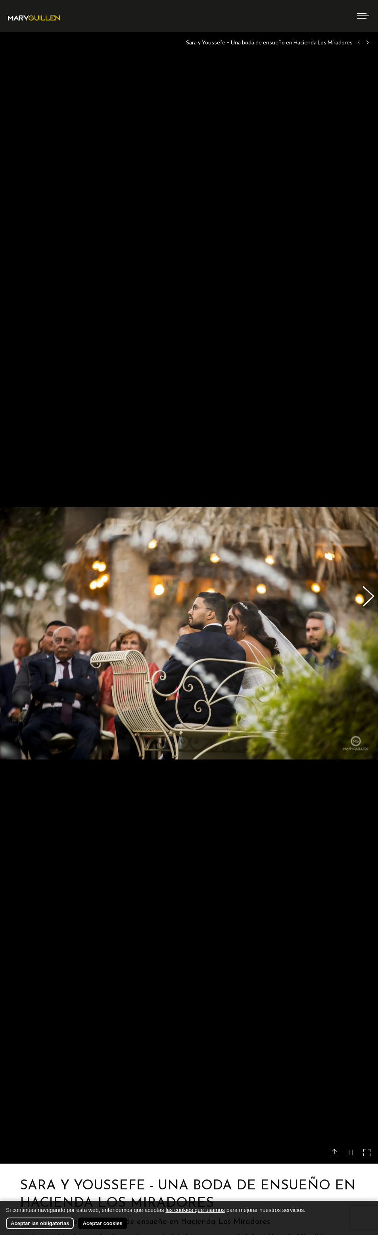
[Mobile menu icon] (363, 16)
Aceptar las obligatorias (40, 1223)
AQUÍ (122, 1123)
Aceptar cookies (102, 1223)
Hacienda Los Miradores (53, 1177)
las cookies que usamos (194, 1210)
